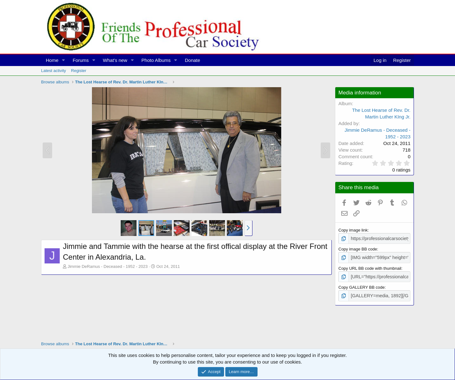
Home (52, 60)
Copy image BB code (357, 248)
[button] (63, 60)
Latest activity (53, 70)
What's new (115, 60)
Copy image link (353, 230)
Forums (81, 60)
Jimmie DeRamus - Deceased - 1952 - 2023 (108, 266)
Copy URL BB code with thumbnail (369, 266)
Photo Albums (156, 60)
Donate (192, 60)
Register (78, 70)
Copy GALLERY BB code (361, 285)
